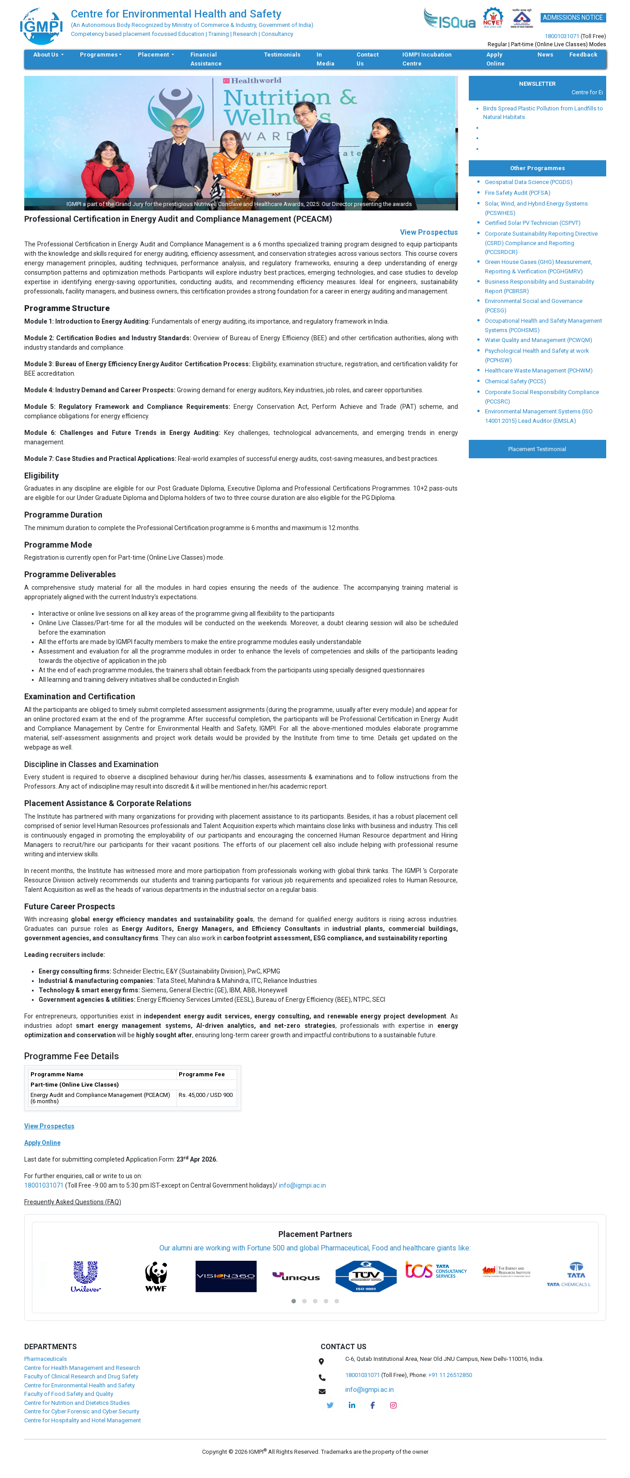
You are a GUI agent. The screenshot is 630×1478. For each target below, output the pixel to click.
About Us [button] (46, 54)
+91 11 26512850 (450, 1375)
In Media (326, 59)
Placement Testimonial (537, 449)
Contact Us (368, 59)
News (545, 54)
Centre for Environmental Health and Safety (79, 1385)
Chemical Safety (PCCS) (515, 381)
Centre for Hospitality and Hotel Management (82, 1420)
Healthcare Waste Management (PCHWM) (539, 370)
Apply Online (495, 59)
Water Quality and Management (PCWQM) (538, 340)
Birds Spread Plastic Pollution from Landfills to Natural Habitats (543, 113)
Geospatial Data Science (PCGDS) (529, 182)
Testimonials (282, 54)
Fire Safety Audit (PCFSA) (518, 192)
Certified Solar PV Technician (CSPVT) (533, 222)
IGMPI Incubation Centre (427, 59)
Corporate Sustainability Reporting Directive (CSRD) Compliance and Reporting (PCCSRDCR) (541, 242)
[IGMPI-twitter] (330, 1405)
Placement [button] (154, 54)
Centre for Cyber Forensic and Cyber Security (81, 1411)
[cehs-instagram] (393, 1405)
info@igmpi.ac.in (302, 1185)
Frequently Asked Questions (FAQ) (72, 1202)
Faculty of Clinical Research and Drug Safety (81, 1376)
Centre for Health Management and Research (82, 1367)
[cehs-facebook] (373, 1405)
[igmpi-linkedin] (352, 1405)
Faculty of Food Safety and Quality (68, 1393)
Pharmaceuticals (45, 1358)
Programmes (99, 54)
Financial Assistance (206, 59)
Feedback (583, 54)
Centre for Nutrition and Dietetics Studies (77, 1402)
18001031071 (562, 36)
